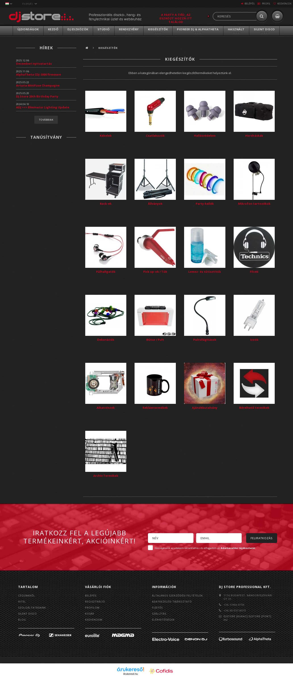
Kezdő (53, 29)
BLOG (22, 619)
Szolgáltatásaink (32, 607)
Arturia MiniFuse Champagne (38, 85)
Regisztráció (95, 601)
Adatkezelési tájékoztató (172, 601)
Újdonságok (28, 29)
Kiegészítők (158, 29)
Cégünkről (26, 595)
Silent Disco (264, 29)
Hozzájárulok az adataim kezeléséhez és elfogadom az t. (205, 548)
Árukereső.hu (130, 674)
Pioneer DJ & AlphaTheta (198, 29)
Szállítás (159, 613)
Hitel (22, 601)
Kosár (89, 613)
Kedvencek (282, 3)
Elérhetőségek (163, 619)
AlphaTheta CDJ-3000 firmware (38, 74)
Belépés (240, 3)
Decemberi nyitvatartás (34, 63)
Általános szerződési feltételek (177, 595)
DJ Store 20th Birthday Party (37, 96)
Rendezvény (129, 29)
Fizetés (157, 607)
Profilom (92, 607)
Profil (260, 3)
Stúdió (104, 29)
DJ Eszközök (77, 29)
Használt (236, 29)
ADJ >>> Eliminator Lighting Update (42, 107)
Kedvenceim (93, 619)
